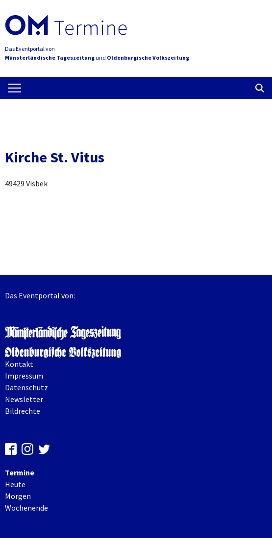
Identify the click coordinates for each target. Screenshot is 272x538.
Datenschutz (26, 387)
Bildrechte (22, 411)
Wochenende (26, 508)
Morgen (18, 496)
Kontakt (19, 364)
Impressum (24, 376)
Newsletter (24, 399)
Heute (15, 484)
